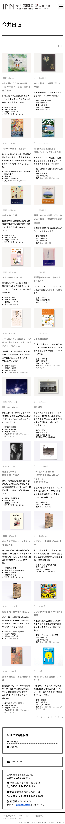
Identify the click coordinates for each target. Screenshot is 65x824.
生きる (16, 475)
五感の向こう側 (9, 215)
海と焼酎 (38, 407)
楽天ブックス (45, 109)
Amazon (25, 181)
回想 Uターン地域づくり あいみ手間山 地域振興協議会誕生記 (48, 219)
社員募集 (39, 815)
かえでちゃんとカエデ (12, 277)
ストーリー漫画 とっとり (14, 148)
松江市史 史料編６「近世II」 (15, 611)
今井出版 (14, 741)
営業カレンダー (23, 804)
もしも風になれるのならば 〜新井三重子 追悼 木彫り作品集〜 (16, 87)
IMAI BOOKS (14, 181)
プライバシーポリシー (13, 818)
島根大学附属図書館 (17, 703)
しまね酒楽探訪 (41, 338)
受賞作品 (14, 747)
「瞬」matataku (10, 407)
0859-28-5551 (18, 786)
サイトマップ (25, 815)
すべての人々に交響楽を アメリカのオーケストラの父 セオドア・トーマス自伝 (16, 342)
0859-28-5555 (18, 795)
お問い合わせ (14, 762)
